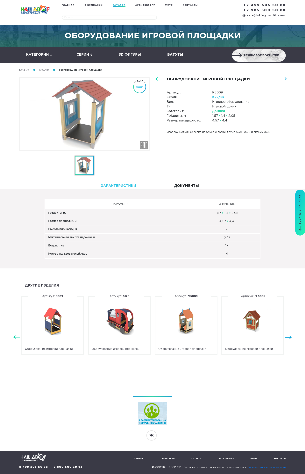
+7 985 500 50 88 (264, 10)
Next (288, 337)
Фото (169, 5)
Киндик (218, 97)
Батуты (175, 54)
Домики (218, 111)
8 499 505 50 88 (33, 467)
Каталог (119, 5)
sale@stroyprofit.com (263, 15)
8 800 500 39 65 (68, 467)
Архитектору (145, 5)
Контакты (190, 5)
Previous (16, 337)
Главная (68, 5)
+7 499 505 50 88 (264, 5)
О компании (93, 5)
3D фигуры (130, 54)
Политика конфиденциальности (266, 467)
